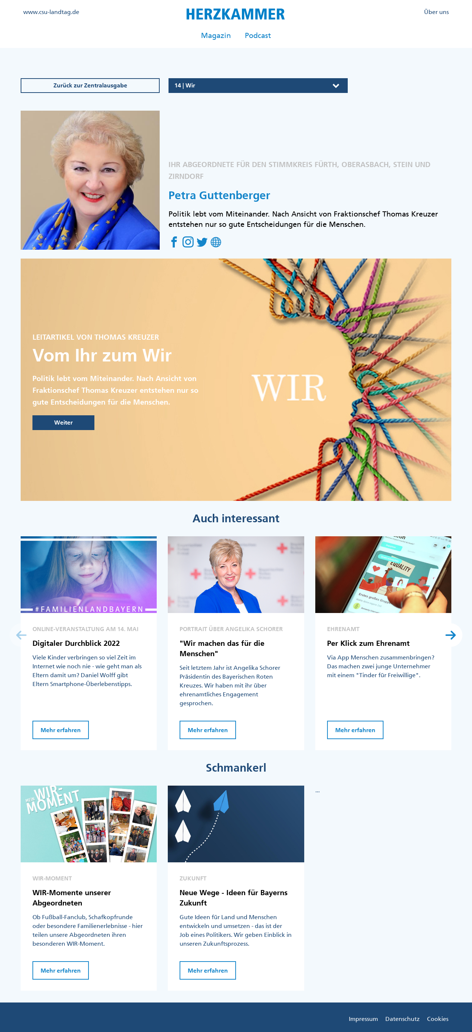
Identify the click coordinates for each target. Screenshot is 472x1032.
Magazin (216, 35)
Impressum (363, 1018)
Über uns (436, 11)
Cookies (437, 1018)
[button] (450, 635)
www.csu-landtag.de (51, 11)
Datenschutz (402, 1018)
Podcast (258, 35)
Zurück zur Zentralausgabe (90, 85)
